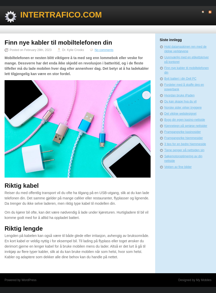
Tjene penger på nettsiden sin (184, 150)
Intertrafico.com (61, 14)
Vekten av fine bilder (178, 167)
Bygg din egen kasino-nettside (184, 120)
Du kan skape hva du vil (180, 101)
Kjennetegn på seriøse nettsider (185, 126)
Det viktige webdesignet (180, 113)
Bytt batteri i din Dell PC (180, 78)
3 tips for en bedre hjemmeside (185, 144)
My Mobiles (203, 280)
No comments (104, 50)
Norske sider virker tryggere (183, 107)
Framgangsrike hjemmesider (183, 138)
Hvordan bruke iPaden (179, 95)
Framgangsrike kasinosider (182, 132)
